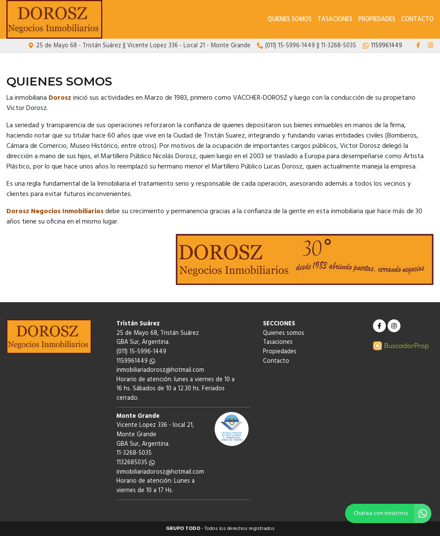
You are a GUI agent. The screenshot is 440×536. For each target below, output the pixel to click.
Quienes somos (290, 20)
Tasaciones (335, 20)
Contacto (417, 20)
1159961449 (135, 361)
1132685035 (135, 463)
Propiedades (376, 20)
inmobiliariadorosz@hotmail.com (160, 370)
